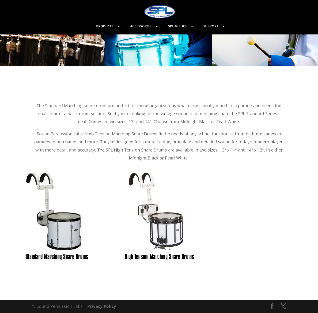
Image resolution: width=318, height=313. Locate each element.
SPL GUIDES (177, 26)
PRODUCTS (105, 26)
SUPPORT (210, 26)
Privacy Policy (101, 306)
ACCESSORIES (140, 26)
